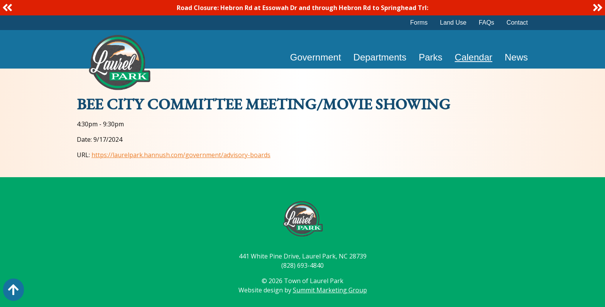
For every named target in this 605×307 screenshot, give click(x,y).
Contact (517, 22)
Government (315, 57)
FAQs (486, 22)
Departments (379, 57)
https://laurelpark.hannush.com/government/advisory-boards (180, 155)
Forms (419, 22)
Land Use (453, 22)
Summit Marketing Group (330, 290)
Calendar (473, 57)
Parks (430, 57)
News (516, 57)
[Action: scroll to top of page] (13, 289)
